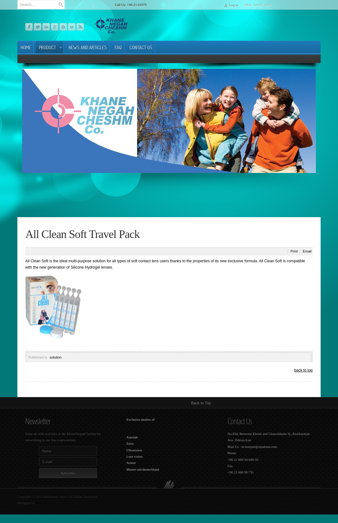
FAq (118, 48)
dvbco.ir (41, 503)
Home (26, 48)
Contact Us (141, 48)
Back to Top (201, 403)
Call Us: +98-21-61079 (130, 5)
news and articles (88, 48)
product (47, 48)
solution (56, 357)
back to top (303, 370)
